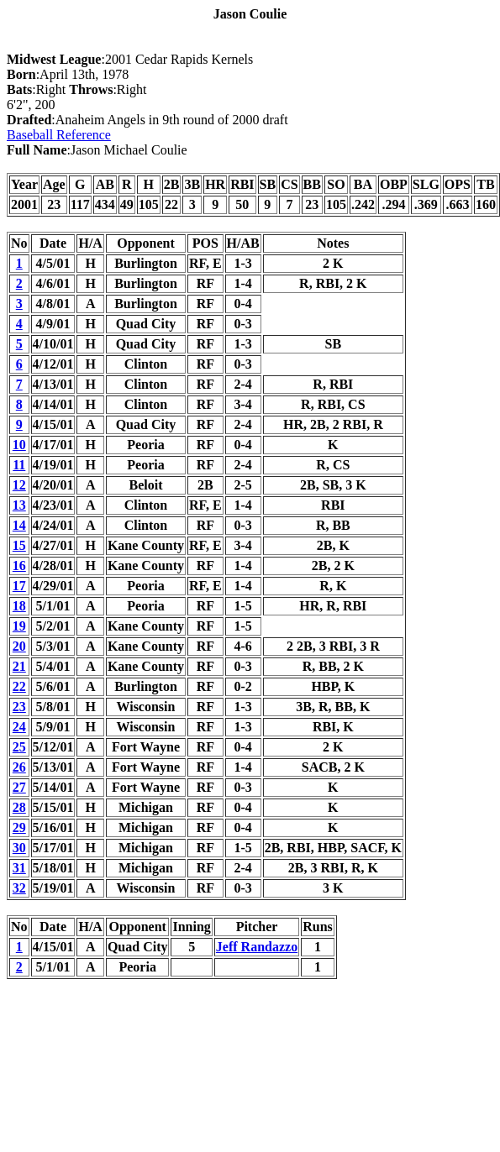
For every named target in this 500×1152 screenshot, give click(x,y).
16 (19, 565)
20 (19, 646)
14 (19, 525)
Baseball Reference (59, 135)
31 (19, 868)
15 (19, 545)
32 (19, 888)
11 (19, 465)
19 (19, 626)
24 (19, 727)
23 (19, 706)
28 (19, 807)
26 (19, 767)
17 (19, 586)
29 (19, 827)
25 (19, 747)
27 (19, 787)
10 (19, 444)
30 (19, 847)
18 (19, 606)
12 (19, 485)
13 (19, 505)
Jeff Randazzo (256, 947)
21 (19, 666)
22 (19, 686)
